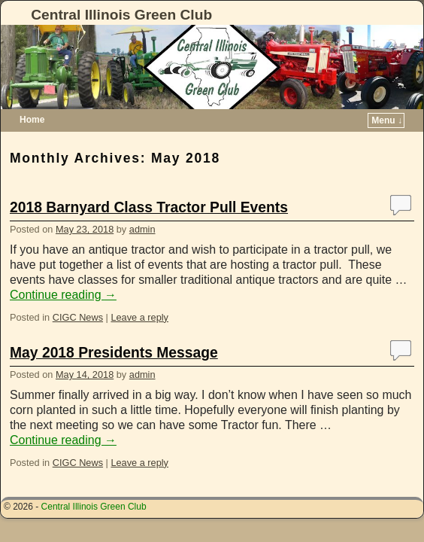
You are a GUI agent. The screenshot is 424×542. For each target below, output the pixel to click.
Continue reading (63, 294)
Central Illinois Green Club (121, 15)
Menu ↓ (386, 120)
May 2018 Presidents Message (114, 353)
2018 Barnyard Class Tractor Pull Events (149, 207)
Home (32, 119)
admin (142, 229)
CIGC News (78, 317)
